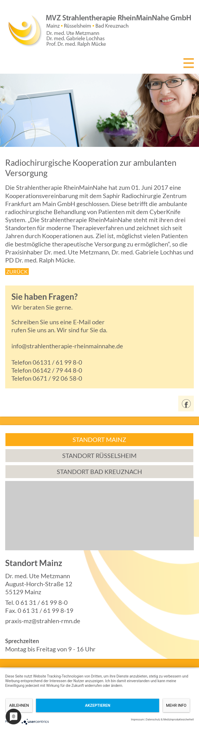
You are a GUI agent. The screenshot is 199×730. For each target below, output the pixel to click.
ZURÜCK (17, 271)
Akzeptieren (97, 705)
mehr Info (176, 705)
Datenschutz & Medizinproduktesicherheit (170, 719)
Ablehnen (19, 705)
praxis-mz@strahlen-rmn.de (42, 620)
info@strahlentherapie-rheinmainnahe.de (67, 346)
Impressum (137, 719)
